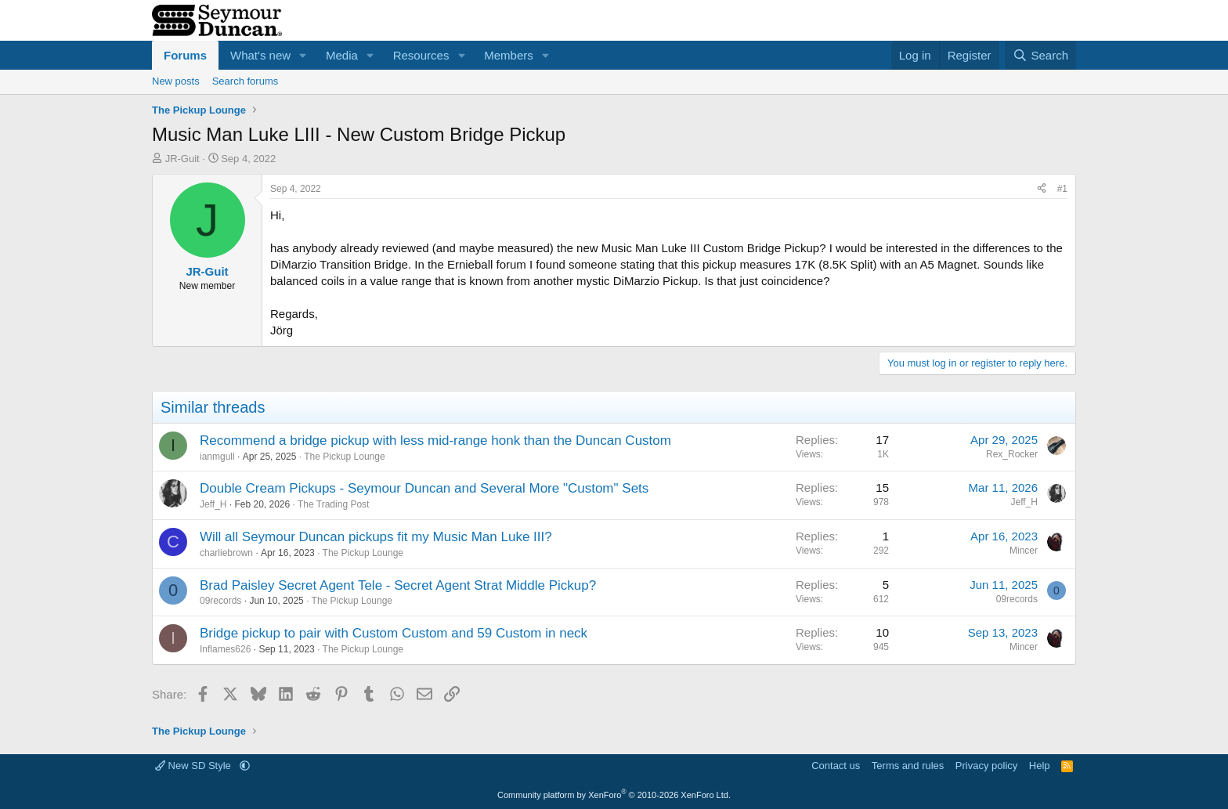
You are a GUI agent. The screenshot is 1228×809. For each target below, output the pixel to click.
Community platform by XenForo (614, 795)
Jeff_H (213, 504)
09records (220, 600)
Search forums (245, 81)
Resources (421, 55)
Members (508, 55)
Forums (185, 55)
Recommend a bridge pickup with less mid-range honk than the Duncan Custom (435, 440)
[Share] (1041, 189)
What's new (260, 55)
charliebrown (226, 552)
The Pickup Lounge (344, 456)
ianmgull (217, 456)
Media (342, 55)
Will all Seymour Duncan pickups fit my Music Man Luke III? (376, 536)
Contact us (835, 765)
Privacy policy (986, 765)
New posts (176, 81)
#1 (1062, 188)
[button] (303, 55)
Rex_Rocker (1012, 454)
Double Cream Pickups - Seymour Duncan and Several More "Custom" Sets (424, 488)
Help (1039, 765)
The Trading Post (333, 504)
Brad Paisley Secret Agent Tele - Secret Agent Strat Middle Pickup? (398, 585)
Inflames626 (225, 649)
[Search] (1040, 55)
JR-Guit (182, 158)
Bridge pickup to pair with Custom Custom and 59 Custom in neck (393, 633)
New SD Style (194, 765)
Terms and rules (908, 765)
